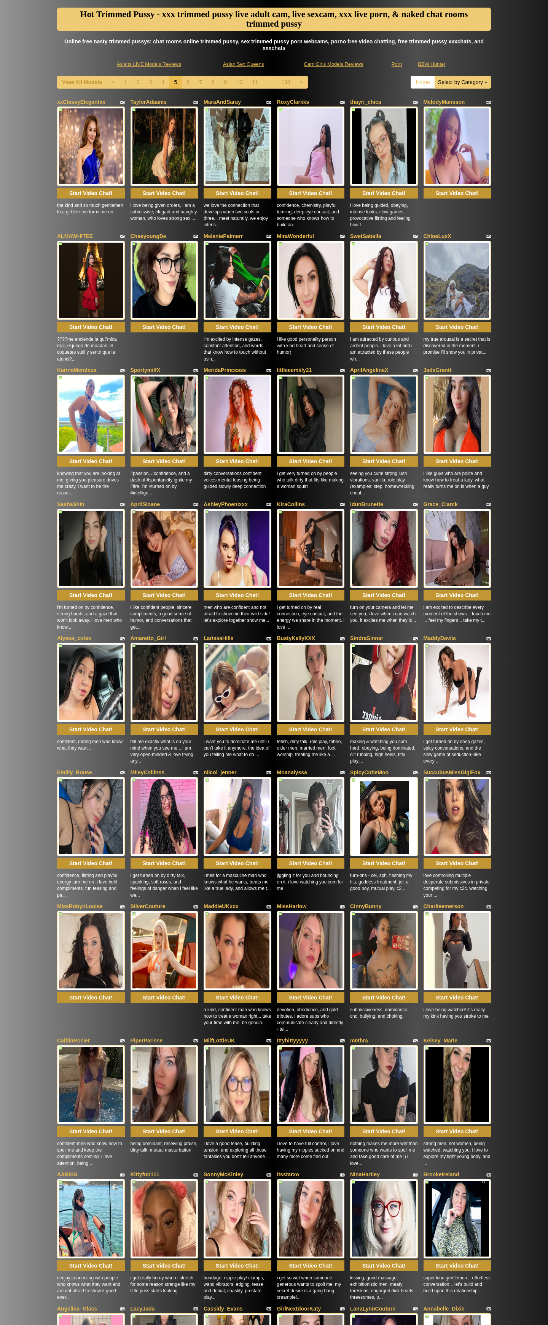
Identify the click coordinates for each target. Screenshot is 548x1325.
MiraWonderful (295, 206)
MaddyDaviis (440, 520)
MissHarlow (292, 729)
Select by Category (462, 82)
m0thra (359, 834)
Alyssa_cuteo (74, 520)
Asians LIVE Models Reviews (149, 64)
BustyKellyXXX (296, 520)
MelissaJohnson (224, 1148)
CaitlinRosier (73, 834)
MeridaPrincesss (225, 311)
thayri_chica (365, 102)
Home (423, 82)
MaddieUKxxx (221, 729)
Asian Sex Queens (243, 64)
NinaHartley (365, 939)
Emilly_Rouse (74, 625)
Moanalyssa (292, 625)
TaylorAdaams (149, 102)
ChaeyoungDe (148, 206)
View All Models (82, 82)
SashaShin (70, 416)
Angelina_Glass (77, 1043)
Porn (397, 64)
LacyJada (143, 1043)
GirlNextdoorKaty (299, 1043)
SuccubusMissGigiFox (452, 625)
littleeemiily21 (294, 311)
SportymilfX (146, 311)
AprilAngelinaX (369, 311)
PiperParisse (147, 834)
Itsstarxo (288, 939)
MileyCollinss (147, 625)
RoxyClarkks (293, 102)
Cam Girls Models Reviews (333, 64)
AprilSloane (145, 416)
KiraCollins (291, 416)
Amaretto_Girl (148, 520)
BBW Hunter (431, 64)
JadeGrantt (438, 311)
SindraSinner (366, 520)
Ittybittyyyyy (292, 834)
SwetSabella (365, 206)
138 (285, 82)
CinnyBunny (365, 729)
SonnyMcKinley (223, 939)
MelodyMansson (444, 102)
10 (239, 82)
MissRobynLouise (80, 729)
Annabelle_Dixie (444, 1043)
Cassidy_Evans (223, 1043)
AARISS (67, 939)
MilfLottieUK (219, 834)
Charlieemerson (444, 729)
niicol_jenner (220, 625)
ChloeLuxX (437, 206)
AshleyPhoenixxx (226, 416)
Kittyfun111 (145, 939)
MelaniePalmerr (223, 206)
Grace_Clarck (441, 416)
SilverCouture (148, 729)
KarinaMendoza (76, 311)
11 (255, 82)
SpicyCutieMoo (369, 625)
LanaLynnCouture (372, 1043)
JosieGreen (291, 1148)
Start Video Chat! (90, 163)
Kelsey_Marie (441, 834)
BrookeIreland (441, 939)
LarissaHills (219, 520)
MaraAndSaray (222, 102)
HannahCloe (146, 1148)
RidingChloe (72, 1148)
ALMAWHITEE (75, 206)
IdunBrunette (366, 416)
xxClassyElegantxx (81, 102)
